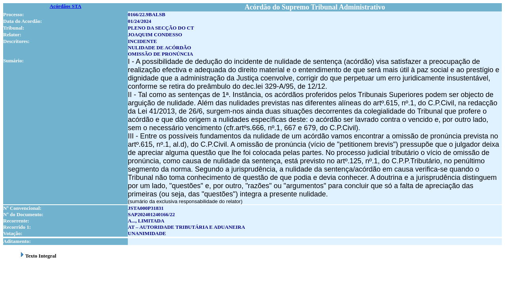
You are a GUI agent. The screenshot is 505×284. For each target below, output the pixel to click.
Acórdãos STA (65, 6)
